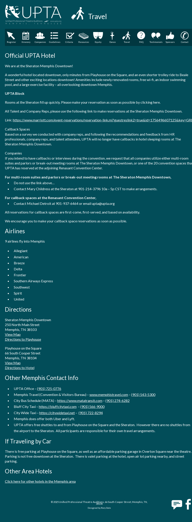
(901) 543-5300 (143, 394)
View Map (13, 334)
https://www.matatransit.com (79, 400)
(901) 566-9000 (92, 406)
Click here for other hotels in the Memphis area (40, 481)
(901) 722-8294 (91, 413)
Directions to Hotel (19, 368)
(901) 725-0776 (49, 388)
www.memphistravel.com (108, 394)
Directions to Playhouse (23, 339)
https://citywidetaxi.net (57, 413)
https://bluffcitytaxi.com (58, 406)
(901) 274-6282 (117, 400)
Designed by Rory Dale (99, 507)
